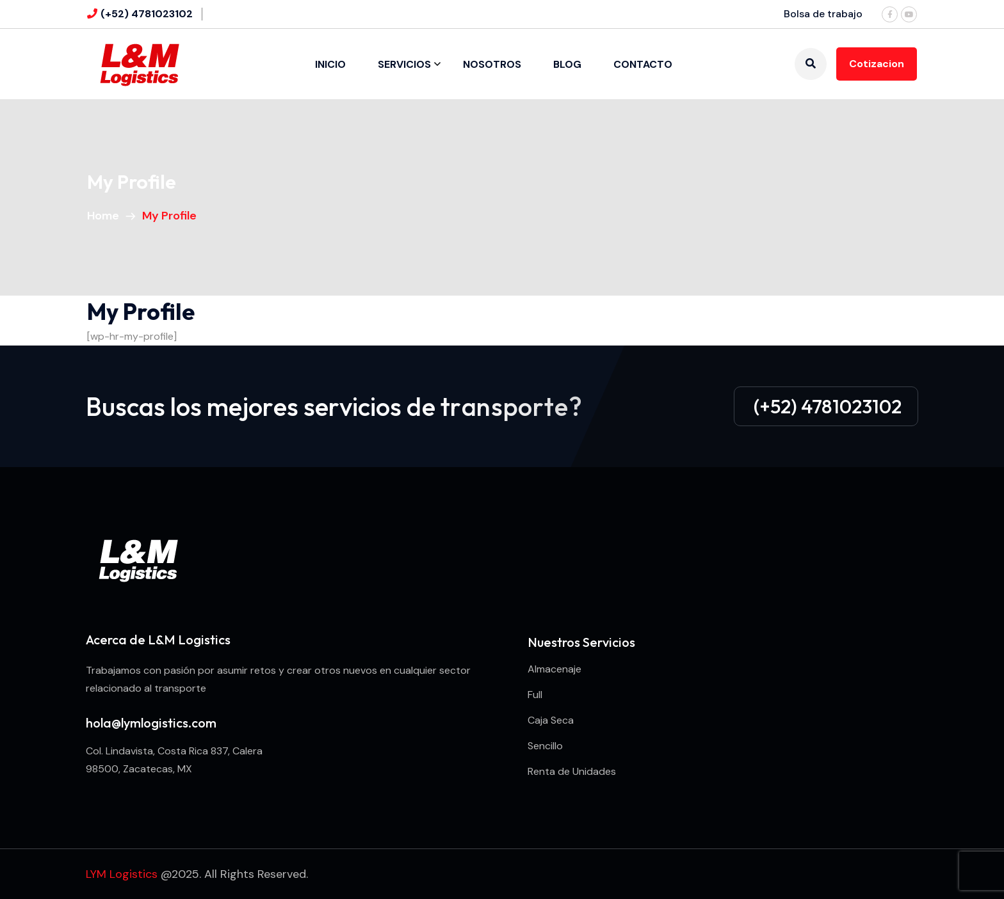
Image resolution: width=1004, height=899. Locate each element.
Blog (567, 64)
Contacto (642, 64)
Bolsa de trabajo (823, 13)
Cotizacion (876, 63)
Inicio (330, 64)
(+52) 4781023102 (147, 13)
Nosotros (492, 64)
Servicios (404, 64)
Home (105, 215)
